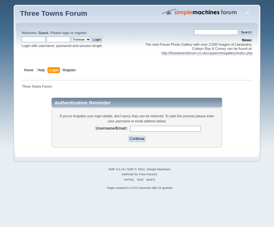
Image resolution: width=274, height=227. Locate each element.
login (66, 33)
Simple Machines (159, 169)
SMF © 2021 (136, 169)
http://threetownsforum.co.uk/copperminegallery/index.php (207, 53)
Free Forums (148, 174)
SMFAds (128, 174)
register (81, 33)
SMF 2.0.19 (116, 169)
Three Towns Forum (53, 13)
